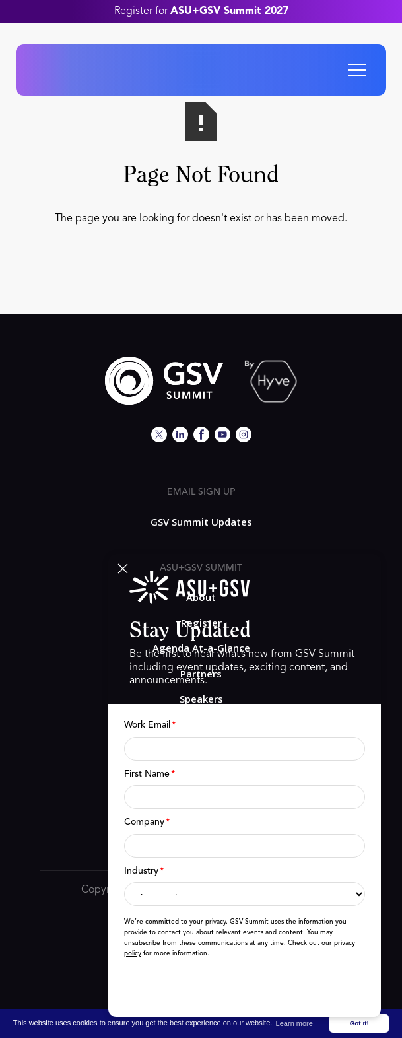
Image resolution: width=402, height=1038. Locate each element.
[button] (357, 70)
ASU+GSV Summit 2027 (229, 11)
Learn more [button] (294, 1023)
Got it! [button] (359, 1023)
